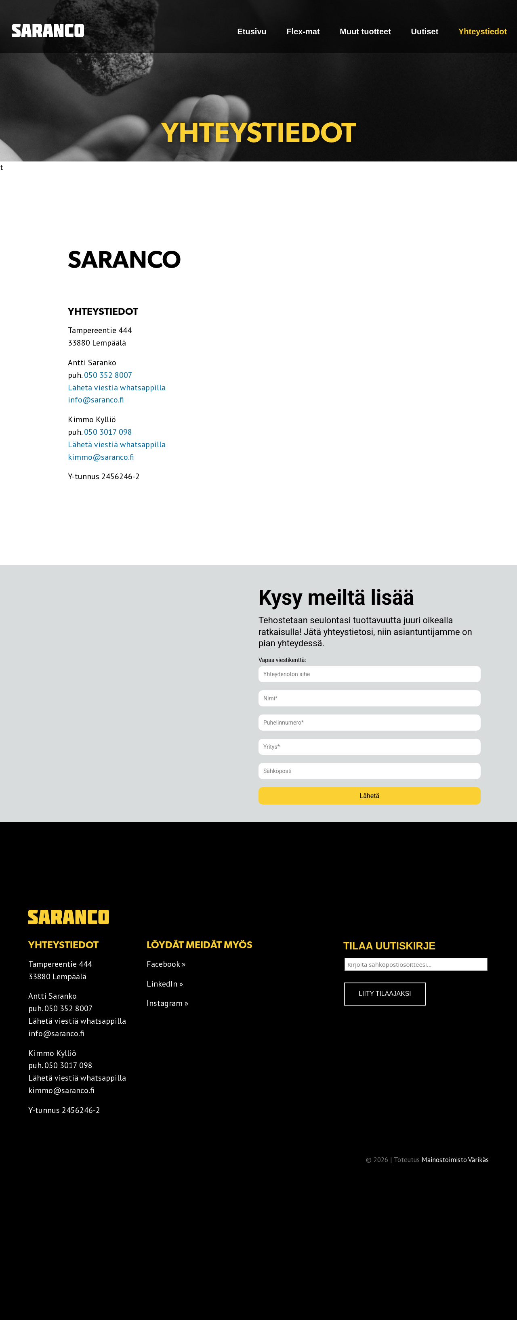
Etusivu (252, 31)
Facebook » (166, 964)
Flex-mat (302, 31)
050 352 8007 (108, 375)
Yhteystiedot (482, 31)
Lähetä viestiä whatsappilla (117, 387)
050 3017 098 (108, 432)
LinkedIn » (165, 983)
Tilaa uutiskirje (389, 945)
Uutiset (425, 31)
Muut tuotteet (365, 31)
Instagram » (168, 1003)
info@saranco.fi (96, 399)
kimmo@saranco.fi (101, 457)
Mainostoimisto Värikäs (455, 1159)
